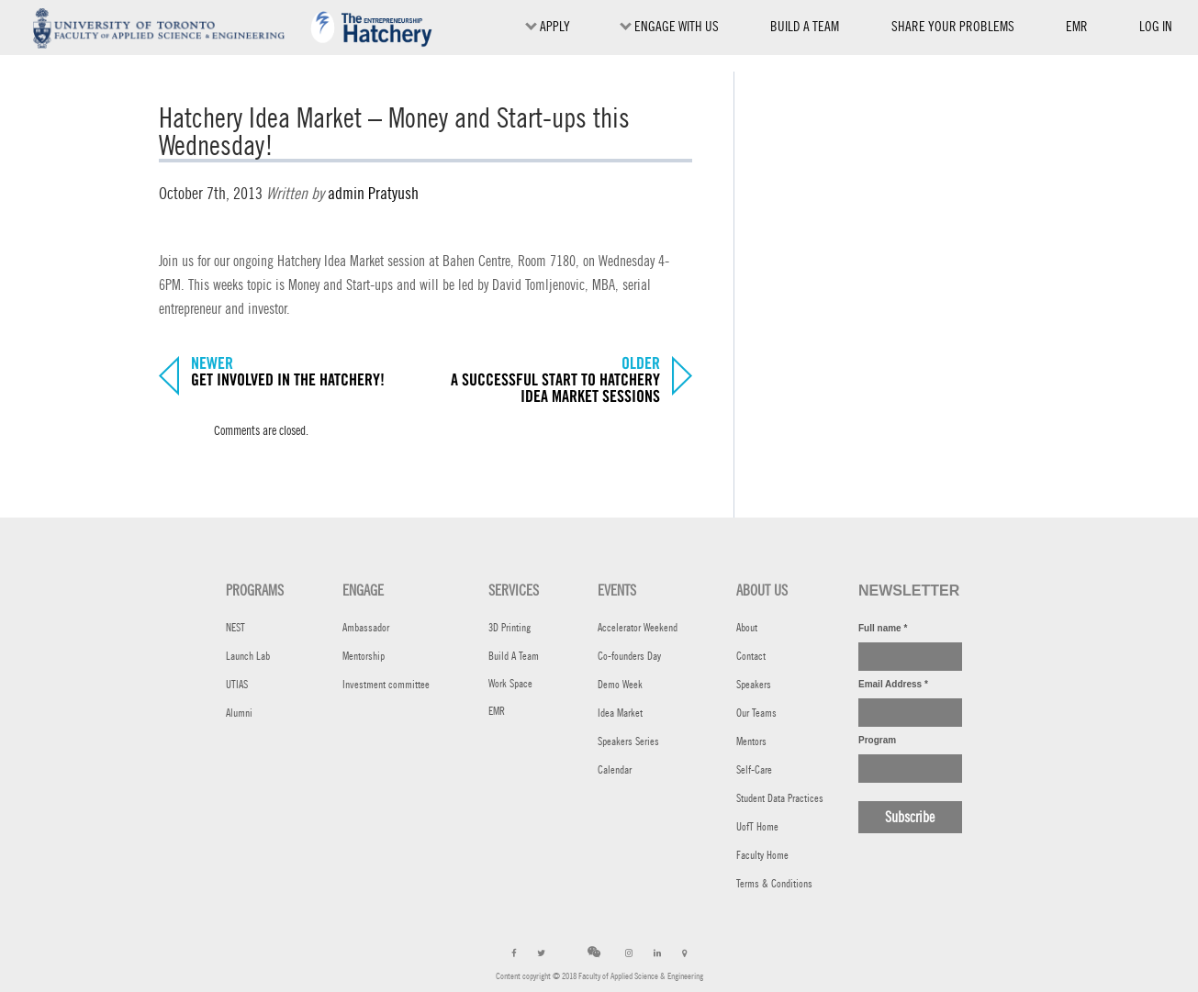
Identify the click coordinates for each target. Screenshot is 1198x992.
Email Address (893, 684)
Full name (882, 628)
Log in (1155, 26)
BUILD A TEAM (804, 26)
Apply (547, 26)
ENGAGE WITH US (669, 26)
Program (877, 740)
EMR (1077, 30)
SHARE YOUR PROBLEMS (952, 26)
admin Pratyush (373, 193)
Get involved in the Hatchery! (288, 380)
